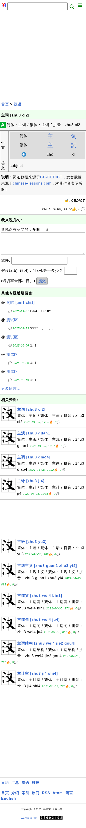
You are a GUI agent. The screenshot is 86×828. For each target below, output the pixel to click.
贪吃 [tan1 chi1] (20, 307)
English (8, 803)
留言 (69, 797)
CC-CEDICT (51, 177)
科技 (35, 787)
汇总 (15, 787)
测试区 (12, 324)
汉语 (18, 104)
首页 (5, 104)
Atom (58, 797)
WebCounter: (29, 822)
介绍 (15, 797)
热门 (35, 797)
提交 (42, 285)
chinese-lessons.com (32, 183)
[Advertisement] (43, 56)
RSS (46, 797)
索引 (25, 797)
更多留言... (10, 393)
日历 (5, 787)
